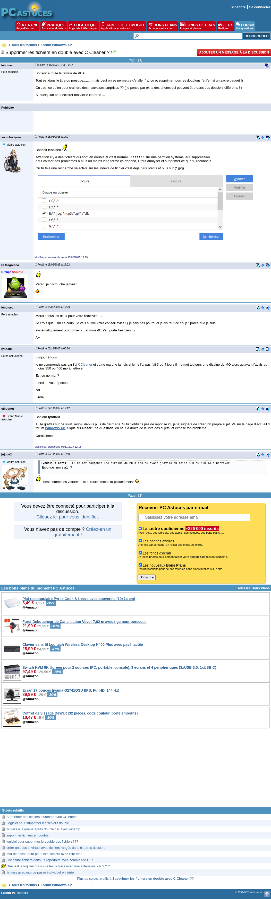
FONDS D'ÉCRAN (197, 26)
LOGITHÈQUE (83, 26)
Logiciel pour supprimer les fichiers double (37, 823)
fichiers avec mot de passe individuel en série (40, 872)
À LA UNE (27, 26)
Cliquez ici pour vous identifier (67, 516)
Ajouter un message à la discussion (234, 52)
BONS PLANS (162, 26)
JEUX (225, 26)
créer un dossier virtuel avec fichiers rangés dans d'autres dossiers (55, 848)
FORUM (245, 26)
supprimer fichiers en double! (27, 835)
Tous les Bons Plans (253, 588)
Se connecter (259, 7)
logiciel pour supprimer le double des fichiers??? (42, 841)
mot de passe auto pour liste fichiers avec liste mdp (44, 854)
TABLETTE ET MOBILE (123, 26)
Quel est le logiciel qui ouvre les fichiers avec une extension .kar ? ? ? (58, 866)
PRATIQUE (53, 26)
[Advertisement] (135, 771)
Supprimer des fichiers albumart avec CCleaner (41, 817)
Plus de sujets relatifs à (135, 878)
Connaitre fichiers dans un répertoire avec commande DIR (49, 860)
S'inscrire (238, 7)
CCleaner (85, 364)
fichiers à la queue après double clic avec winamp (43, 829)
